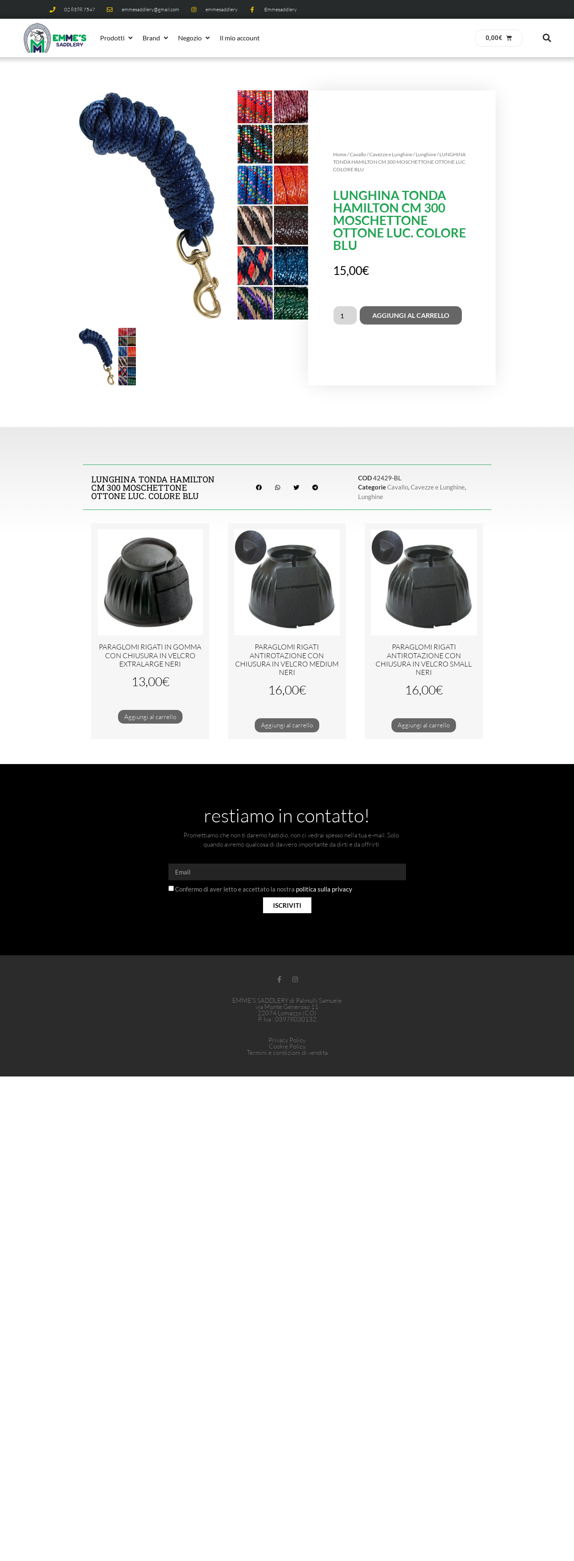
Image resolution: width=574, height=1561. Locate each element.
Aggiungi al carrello (410, 315)
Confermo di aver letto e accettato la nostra (263, 889)
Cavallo (358, 154)
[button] (117, 38)
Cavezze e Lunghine (390, 154)
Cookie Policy (287, 1046)
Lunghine (426, 154)
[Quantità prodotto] (345, 315)
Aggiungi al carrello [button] (150, 717)
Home (339, 154)
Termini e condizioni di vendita (287, 1052)
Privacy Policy (287, 1040)
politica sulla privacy (324, 889)
